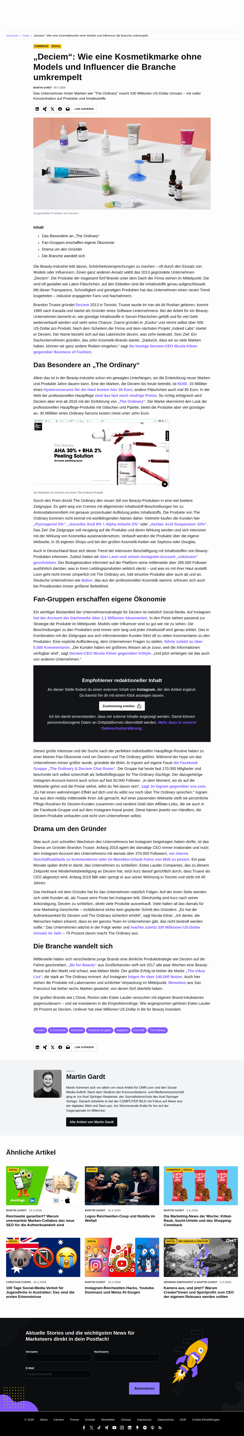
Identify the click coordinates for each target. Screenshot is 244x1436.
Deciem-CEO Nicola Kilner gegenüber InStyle (110, 653)
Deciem (82, 305)
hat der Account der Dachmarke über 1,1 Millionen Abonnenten (90, 618)
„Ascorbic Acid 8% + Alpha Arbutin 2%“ (103, 524)
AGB (183, 1419)
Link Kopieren (84, 109)
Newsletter (108, 1419)
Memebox (177, 983)
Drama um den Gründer (62, 249)
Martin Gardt (16, 1210)
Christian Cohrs (18, 1282)
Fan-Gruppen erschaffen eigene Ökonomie (78, 242)
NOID (182, 384)
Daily (25, 35)
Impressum (144, 1419)
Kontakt (90, 1419)
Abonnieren (144, 1388)
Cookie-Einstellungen (206, 1419)
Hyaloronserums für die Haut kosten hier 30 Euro (88, 390)
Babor (87, 580)
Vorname (32, 1351)
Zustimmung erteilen (122, 706)
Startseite (12, 35)
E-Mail (30, 1368)
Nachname (101, 1351)
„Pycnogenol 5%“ (49, 524)
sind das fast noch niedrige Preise (126, 395)
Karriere (59, 1419)
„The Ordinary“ (131, 401)
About (43, 1419)
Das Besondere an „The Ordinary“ (70, 236)
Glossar (126, 1419)
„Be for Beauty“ (82, 965)
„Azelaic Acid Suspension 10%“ (178, 524)
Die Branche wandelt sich (63, 256)
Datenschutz (166, 1419)
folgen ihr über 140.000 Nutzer (155, 977)
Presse (74, 1419)
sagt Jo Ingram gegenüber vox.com (173, 786)
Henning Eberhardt (178, 1282)
